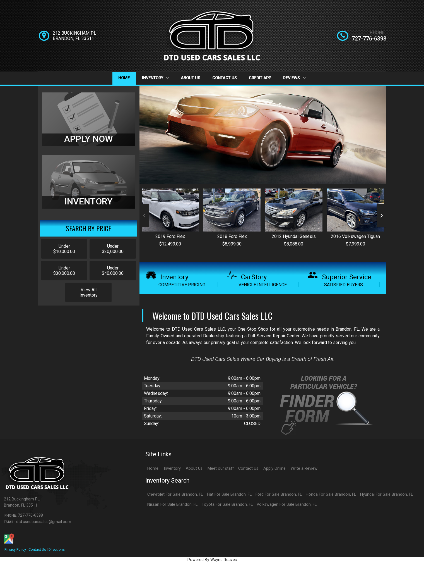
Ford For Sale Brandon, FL (279, 494)
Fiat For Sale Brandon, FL (229, 494)
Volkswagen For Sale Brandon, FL (287, 504)
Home (124, 78)
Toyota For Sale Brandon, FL (227, 504)
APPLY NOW (88, 138)
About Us (190, 78)
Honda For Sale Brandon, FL (331, 494)
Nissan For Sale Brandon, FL (172, 504)
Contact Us (224, 78)
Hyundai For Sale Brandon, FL (386, 494)
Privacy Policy (15, 549)
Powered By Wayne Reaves (212, 559)
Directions (57, 549)
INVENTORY (88, 201)
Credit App (260, 78)
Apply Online (274, 468)
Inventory (155, 78)
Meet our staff (221, 468)
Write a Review (304, 468)
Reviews (294, 78)
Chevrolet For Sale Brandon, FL (175, 494)
